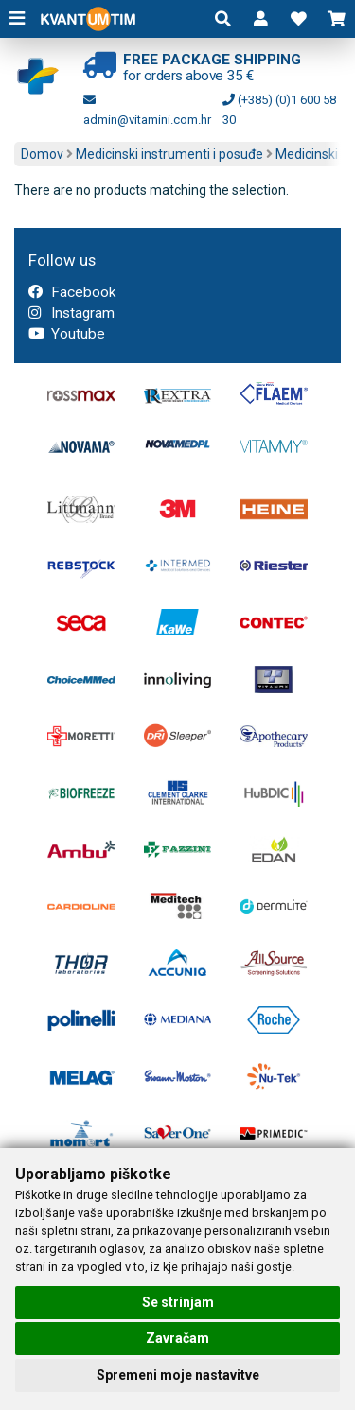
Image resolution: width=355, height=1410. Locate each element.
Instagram (71, 313)
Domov (42, 154)
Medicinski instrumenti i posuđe (169, 154)
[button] (260, 19)
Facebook (71, 292)
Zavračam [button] (177, 1338)
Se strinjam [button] (178, 1302)
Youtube (66, 333)
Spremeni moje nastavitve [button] (178, 1375)
